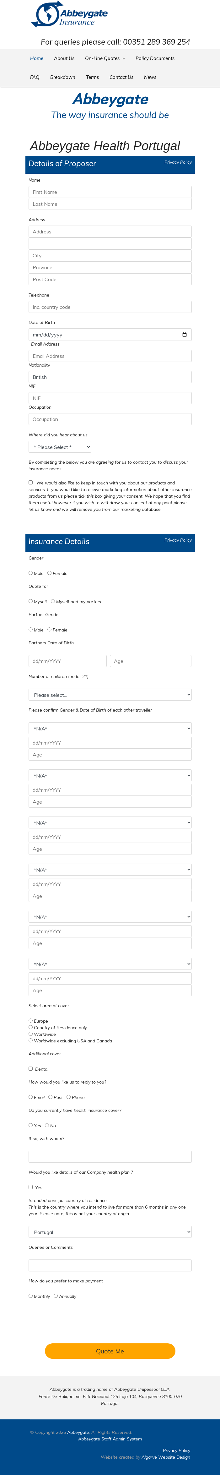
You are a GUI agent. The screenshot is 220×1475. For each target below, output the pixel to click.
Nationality (39, 365)
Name (34, 180)
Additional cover (45, 1054)
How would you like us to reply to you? (67, 1082)
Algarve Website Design (166, 1457)
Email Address (45, 344)
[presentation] (110, 1328)
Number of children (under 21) (59, 676)
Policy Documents (155, 58)
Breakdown (62, 77)
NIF (32, 386)
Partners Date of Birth (51, 643)
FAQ (35, 77)
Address (37, 219)
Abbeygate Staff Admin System (110, 1439)
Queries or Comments (51, 1247)
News (150, 77)
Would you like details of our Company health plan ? (81, 1172)
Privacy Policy (178, 162)
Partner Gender (44, 614)
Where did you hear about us (58, 435)
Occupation (40, 407)
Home (36, 58)
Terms (92, 77)
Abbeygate (78, 1432)
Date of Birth (42, 322)
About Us (64, 58)
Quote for (38, 586)
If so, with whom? (46, 1138)
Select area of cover (49, 1005)
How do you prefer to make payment (66, 1281)
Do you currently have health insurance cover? (75, 1110)
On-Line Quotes (102, 58)
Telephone (39, 295)
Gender (36, 558)
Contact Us (121, 77)
